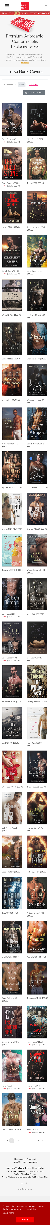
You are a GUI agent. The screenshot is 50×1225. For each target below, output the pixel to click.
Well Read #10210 (9, 787)
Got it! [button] (25, 1220)
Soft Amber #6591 (9, 828)
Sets (32, 1177)
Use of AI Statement (10, 1177)
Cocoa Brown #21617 (10, 1042)
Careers (33, 1174)
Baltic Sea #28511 (9, 139)
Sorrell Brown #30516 (35, 444)
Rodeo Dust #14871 (35, 1042)
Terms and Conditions (15, 1168)
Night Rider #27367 (35, 139)
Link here (25, 63)
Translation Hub (41, 1177)
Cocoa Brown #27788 (36, 227)
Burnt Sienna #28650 (11, 183)
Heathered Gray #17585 (37, 315)
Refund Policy (38, 1168)
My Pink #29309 (8, 487)
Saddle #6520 (8, 872)
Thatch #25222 (33, 787)
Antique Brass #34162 (35, 913)
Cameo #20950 (33, 529)
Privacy (28, 1168)
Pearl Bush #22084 (35, 743)
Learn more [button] (8, 1213)
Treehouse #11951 (34, 998)
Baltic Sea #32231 (9, 614)
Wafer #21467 (7, 315)
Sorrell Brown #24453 (10, 271)
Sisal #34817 (7, 957)
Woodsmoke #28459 (36, 400)
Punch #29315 (8, 227)
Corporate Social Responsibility (30, 1171)
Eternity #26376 (33, 701)
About (13, 1171)
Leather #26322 (8, 1130)
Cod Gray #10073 (34, 487)
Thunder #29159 (8, 701)
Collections (24, 1177)
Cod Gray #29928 (34, 658)
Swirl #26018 (7, 743)
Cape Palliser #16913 (10, 998)
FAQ (8, 1171)
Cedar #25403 (8, 400)
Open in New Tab (33, 93)
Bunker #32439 (33, 359)
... (31, 1140)
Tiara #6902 (7, 913)
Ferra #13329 (7, 1086)
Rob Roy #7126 (33, 872)
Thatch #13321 (32, 1130)
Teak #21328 (32, 183)
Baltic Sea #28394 (9, 658)
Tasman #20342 (8, 570)
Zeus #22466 (7, 359)
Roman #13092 (33, 1086)
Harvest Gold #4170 (35, 828)
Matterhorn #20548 (10, 444)
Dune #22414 (32, 614)
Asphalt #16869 (33, 957)
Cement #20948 (9, 529)
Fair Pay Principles (21, 1174)
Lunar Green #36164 (35, 271)
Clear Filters (33, 84)
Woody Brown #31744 (36, 570)
